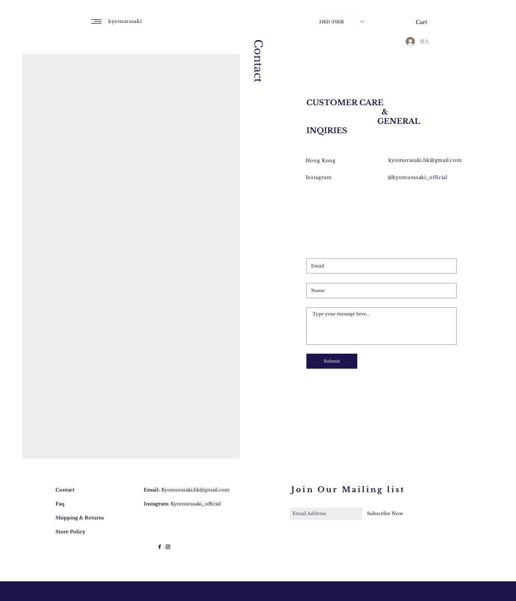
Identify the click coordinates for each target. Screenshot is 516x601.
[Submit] (331, 361)
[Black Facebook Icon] (160, 547)
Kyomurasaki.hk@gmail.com (195, 490)
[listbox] (341, 21)
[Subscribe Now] (385, 514)
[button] (96, 21)
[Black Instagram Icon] (168, 547)
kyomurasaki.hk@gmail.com (425, 160)
